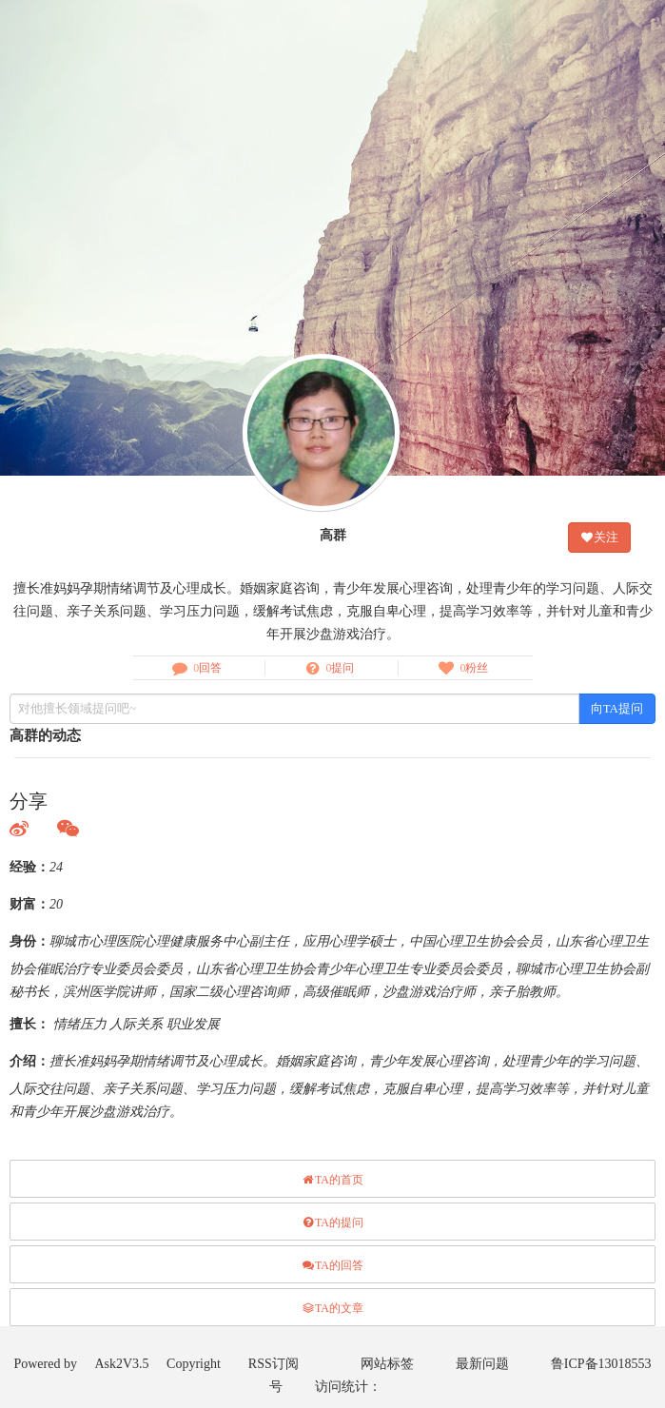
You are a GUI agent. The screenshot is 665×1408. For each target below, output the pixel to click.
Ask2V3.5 (121, 1364)
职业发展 (193, 1024)
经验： (29, 867)
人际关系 (136, 1024)
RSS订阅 (273, 1364)
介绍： (29, 1061)
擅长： (29, 1024)
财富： (29, 904)
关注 (599, 537)
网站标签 (387, 1364)
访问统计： (348, 1386)
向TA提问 (617, 708)
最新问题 (482, 1364)
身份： (29, 941)
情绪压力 (80, 1024)
